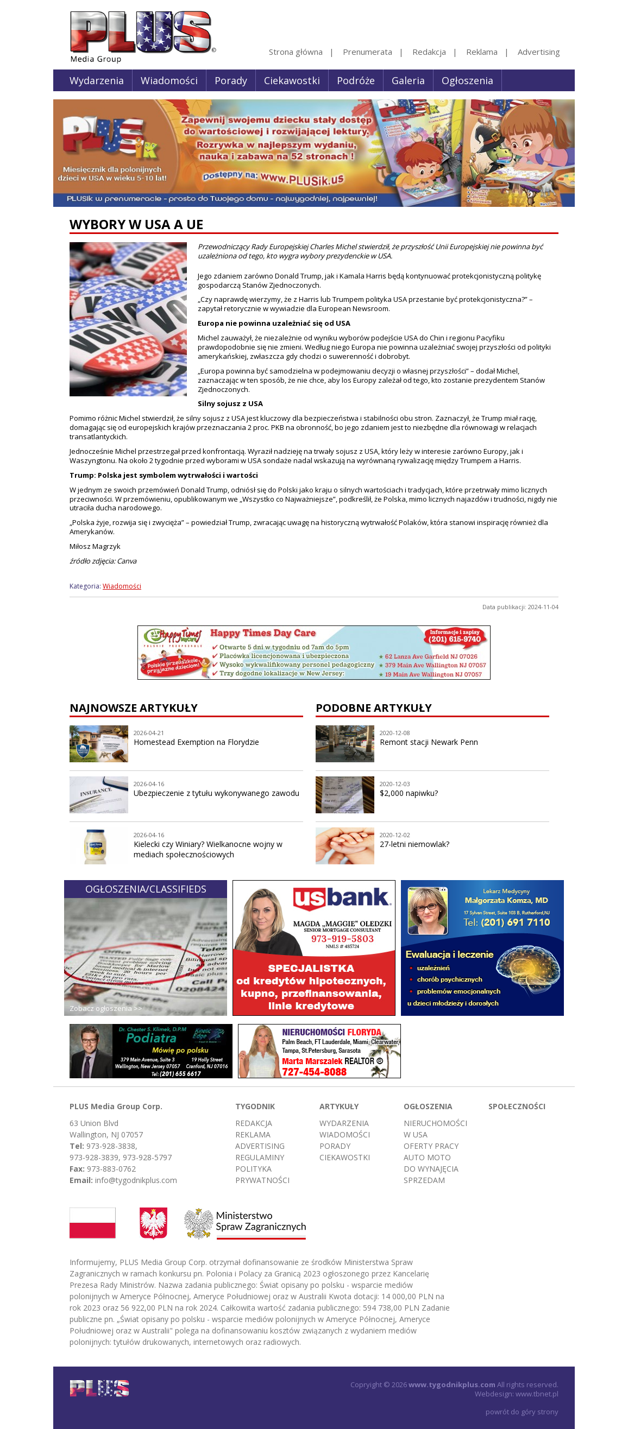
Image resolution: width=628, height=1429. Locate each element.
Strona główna (296, 51)
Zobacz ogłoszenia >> (106, 1008)
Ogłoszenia (467, 80)
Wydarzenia (97, 80)
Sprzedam (424, 1180)
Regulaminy (259, 1157)
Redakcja (429, 51)
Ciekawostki (292, 80)
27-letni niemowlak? (414, 844)
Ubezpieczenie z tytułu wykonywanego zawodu (216, 793)
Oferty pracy (431, 1146)
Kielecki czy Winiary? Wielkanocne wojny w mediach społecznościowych (208, 849)
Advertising (539, 51)
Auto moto (427, 1157)
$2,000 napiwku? (409, 793)
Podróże (356, 80)
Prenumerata (367, 51)
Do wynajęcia (431, 1169)
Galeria (408, 80)
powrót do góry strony (522, 1412)
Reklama (482, 51)
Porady (231, 80)
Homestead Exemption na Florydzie (196, 742)
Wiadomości (169, 80)
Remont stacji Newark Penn (429, 742)
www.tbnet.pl (537, 1394)
